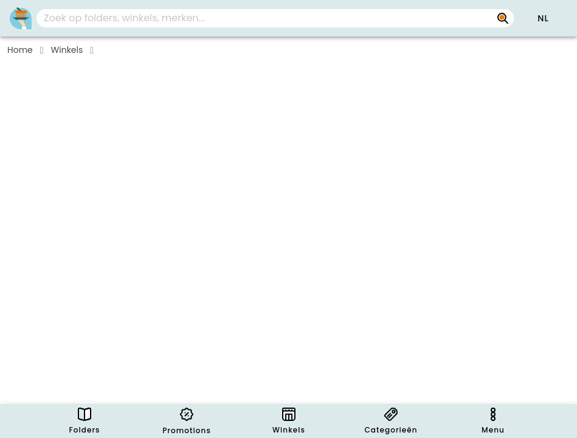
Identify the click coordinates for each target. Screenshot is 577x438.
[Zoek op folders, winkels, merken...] (503, 18)
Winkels (67, 50)
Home (20, 50)
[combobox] (275, 18)
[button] (542, 18)
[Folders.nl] (21, 18)
